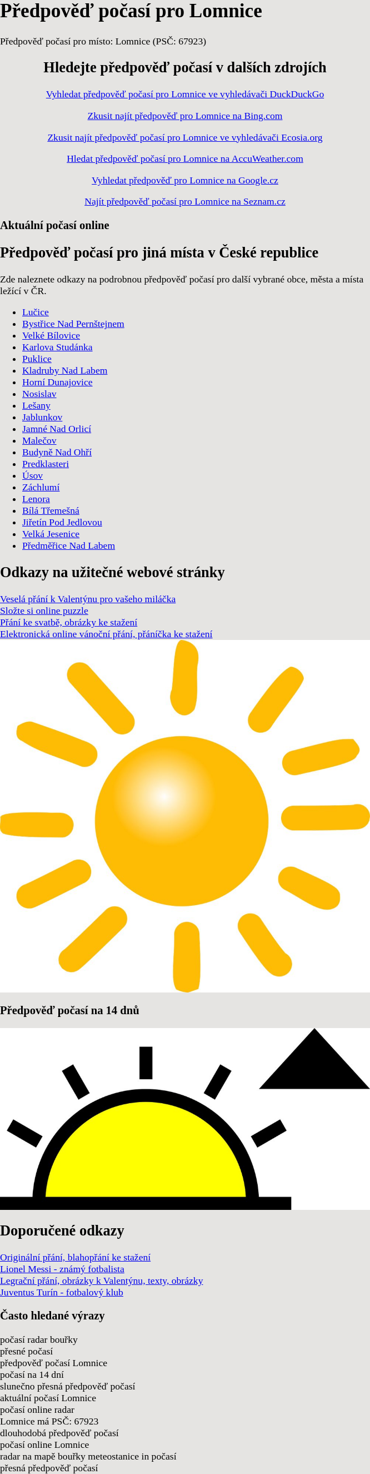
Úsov (32, 475)
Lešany (36, 405)
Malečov (39, 440)
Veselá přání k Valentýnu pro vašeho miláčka (88, 598)
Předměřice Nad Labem (68, 545)
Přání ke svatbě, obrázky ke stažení (68, 622)
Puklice (37, 358)
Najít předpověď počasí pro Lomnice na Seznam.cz (185, 201)
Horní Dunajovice (57, 382)
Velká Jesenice (50, 533)
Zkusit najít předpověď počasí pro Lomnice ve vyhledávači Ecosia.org (184, 137)
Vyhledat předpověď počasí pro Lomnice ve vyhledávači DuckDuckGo (185, 94)
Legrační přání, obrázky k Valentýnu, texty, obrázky (101, 1280)
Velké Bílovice (51, 335)
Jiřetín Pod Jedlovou (62, 522)
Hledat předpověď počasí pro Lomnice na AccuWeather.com (185, 158)
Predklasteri (45, 463)
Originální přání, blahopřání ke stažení (75, 1257)
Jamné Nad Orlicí (56, 428)
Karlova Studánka (57, 347)
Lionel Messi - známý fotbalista (62, 1268)
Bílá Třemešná (50, 510)
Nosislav (39, 393)
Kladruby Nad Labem (64, 370)
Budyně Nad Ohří (57, 452)
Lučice (35, 311)
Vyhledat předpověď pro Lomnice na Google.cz (185, 180)
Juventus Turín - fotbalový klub (61, 1292)
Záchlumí (40, 487)
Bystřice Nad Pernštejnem (73, 323)
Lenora (36, 498)
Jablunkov (42, 417)
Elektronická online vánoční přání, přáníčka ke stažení (106, 633)
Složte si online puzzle (44, 610)
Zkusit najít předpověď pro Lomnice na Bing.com (185, 115)
